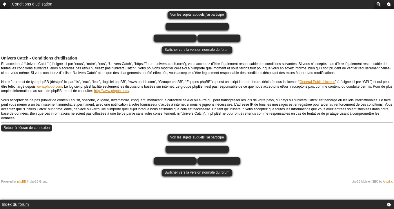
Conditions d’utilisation (32, 4)
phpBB (21, 181)
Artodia (387, 181)
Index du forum (15, 204)
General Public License (317, 82)
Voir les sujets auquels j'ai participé (197, 14)
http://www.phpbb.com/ (111, 91)
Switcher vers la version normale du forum (196, 50)
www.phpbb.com (49, 86)
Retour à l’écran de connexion (26, 128)
